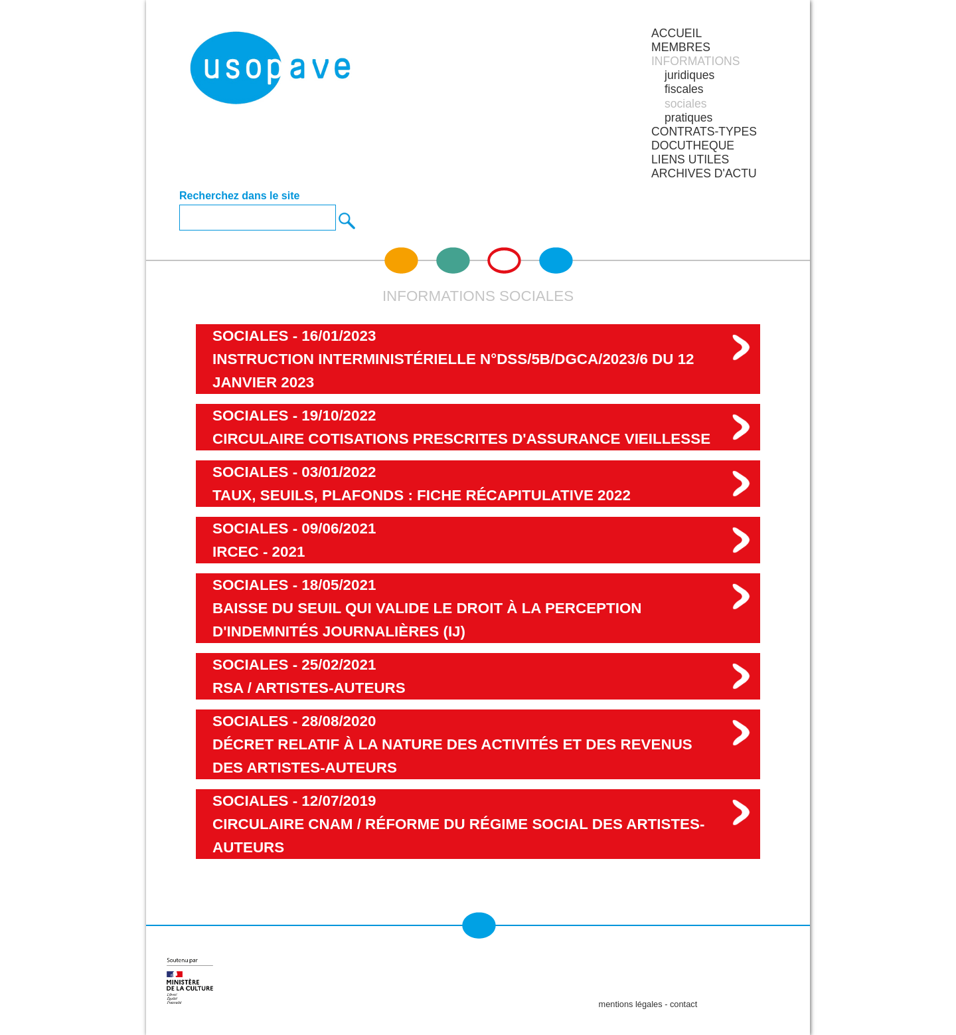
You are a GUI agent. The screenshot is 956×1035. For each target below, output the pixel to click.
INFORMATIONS (695, 61)
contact (683, 1004)
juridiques (689, 75)
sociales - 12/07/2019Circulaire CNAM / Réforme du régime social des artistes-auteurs (458, 824)
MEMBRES (680, 47)
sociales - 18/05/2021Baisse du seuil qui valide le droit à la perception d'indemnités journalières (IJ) (427, 608)
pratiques (688, 117)
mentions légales (631, 1004)
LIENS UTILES (690, 159)
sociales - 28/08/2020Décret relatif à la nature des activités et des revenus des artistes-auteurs (452, 744)
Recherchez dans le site (239, 196)
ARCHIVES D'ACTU (704, 173)
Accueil (676, 33)
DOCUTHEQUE (692, 145)
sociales (686, 103)
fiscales (684, 89)
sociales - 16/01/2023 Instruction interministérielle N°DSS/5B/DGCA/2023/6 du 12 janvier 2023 (453, 359)
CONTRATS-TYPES (704, 131)
